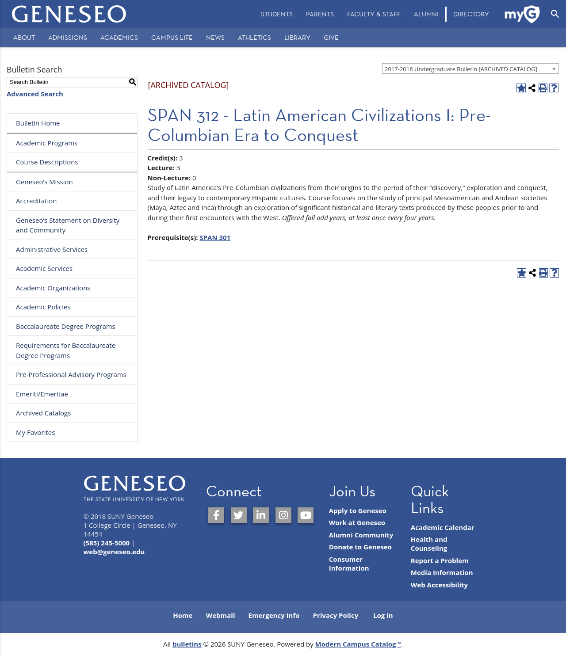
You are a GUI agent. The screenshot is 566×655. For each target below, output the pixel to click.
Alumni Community (361, 534)
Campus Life (172, 37)
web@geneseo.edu (114, 551)
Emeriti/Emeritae (42, 393)
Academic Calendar (442, 527)
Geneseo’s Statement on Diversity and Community (67, 225)
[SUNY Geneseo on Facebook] (216, 515)
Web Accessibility (439, 584)
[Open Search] (555, 14)
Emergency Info (273, 615)
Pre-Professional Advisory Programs (71, 374)
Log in (383, 615)
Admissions (67, 37)
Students (277, 14)
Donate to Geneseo (360, 546)
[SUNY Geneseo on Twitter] (239, 515)
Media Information (442, 572)
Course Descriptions (47, 161)
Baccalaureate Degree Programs (65, 326)
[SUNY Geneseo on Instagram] (283, 515)
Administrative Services (52, 249)
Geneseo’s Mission (44, 181)
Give (331, 37)
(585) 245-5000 (107, 542)
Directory (471, 14)
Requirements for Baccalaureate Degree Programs (65, 350)
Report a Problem (440, 560)
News (215, 37)
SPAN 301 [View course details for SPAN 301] (214, 237)
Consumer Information (349, 563)
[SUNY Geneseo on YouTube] (306, 515)
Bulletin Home (38, 122)
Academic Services (44, 268)
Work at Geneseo (357, 522)
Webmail (220, 615)
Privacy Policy (336, 615)
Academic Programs (46, 142)
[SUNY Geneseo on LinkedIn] (261, 515)
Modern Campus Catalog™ (358, 644)
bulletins (187, 644)
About (24, 37)
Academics (119, 37)
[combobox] (470, 68)
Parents (320, 14)
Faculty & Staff (374, 14)
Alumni (426, 14)
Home (182, 615)
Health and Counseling (429, 543)
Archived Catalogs (43, 412)
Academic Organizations (53, 287)
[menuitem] (276, 14)
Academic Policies (43, 306)
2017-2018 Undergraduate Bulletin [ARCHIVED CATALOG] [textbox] (461, 69)
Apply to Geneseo (357, 510)
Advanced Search (35, 93)
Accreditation (36, 200)
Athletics (254, 37)
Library (297, 37)
